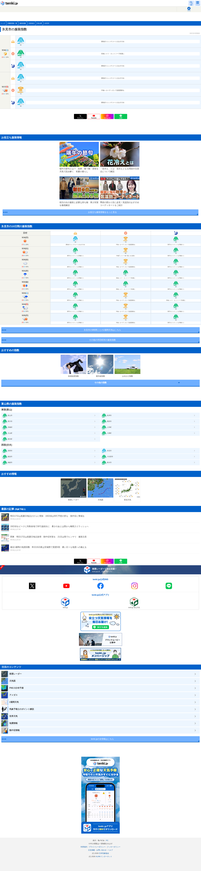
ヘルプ (110, 850)
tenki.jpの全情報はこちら (102, 739)
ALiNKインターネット (104, 856)
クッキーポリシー (113, 847)
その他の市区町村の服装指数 (102, 340)
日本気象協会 (104, 853)
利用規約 (84, 847)
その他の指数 (100, 382)
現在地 (188, 10)
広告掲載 (91, 850)
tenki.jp (9, 3)
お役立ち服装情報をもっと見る (102, 212)
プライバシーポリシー (97, 847)
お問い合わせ (101, 850)
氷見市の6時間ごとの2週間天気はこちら (102, 330)
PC (107, 840)
